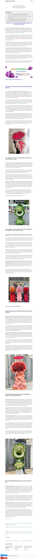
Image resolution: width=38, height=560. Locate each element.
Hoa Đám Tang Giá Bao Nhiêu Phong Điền (12, 540)
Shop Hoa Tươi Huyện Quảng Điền (15, 306)
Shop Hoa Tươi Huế (11, 558)
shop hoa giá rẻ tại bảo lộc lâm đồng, (26, 531)
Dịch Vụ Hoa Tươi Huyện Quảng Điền (13, 350)
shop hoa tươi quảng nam (22, 527)
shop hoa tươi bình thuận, (23, 532)
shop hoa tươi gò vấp (8, 518)
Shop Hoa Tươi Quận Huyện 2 (19, 5)
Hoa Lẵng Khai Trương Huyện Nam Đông (15, 79)
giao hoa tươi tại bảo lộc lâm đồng (15, 531)
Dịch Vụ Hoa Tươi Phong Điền (21, 58)
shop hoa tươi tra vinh (13, 523)
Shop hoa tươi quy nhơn (13, 527)
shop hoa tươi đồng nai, (12, 524)
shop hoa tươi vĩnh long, (20, 523)
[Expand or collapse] (31, 12)
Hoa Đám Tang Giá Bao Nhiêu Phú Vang (26, 540)
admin (18, 8)
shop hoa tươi (29, 527)
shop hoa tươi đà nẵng (28, 523)
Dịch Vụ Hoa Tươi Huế (25, 193)
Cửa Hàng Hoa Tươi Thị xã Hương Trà (13, 493)
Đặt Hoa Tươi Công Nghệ (23, 405)
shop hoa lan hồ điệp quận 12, (10, 532)
